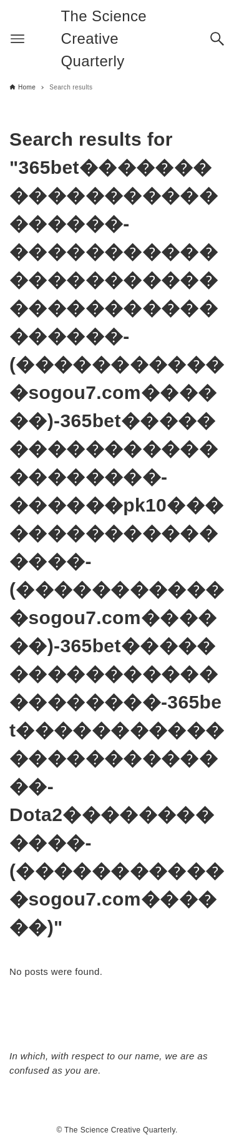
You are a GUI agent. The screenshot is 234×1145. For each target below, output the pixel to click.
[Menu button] (17, 38)
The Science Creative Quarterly (104, 38)
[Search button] (217, 38)
